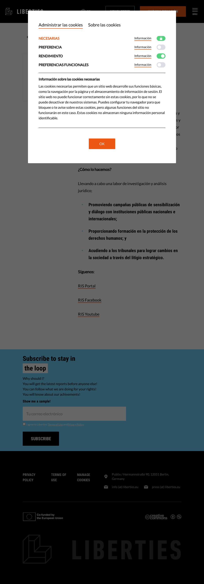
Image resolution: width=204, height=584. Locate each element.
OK (102, 144)
